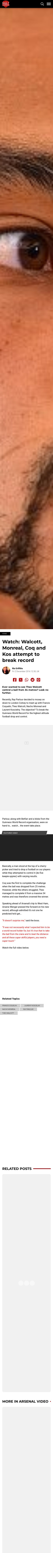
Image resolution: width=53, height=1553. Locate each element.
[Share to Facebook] (15, 680)
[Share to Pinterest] (38, 680)
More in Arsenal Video (25, 1401)
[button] (42, 4)
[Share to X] (21, 680)
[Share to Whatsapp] (27, 680)
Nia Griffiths (17, 668)
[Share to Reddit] (32, 680)
